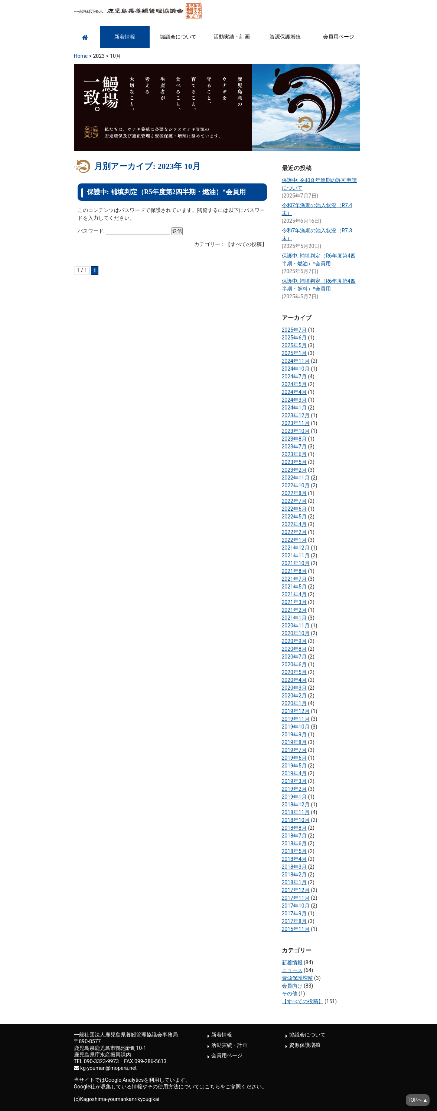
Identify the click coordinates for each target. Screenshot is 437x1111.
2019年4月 (294, 773)
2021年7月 (294, 579)
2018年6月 (294, 843)
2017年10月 (296, 906)
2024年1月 (294, 408)
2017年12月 (296, 890)
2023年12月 (296, 415)
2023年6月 (294, 454)
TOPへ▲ (418, 1100)
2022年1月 (294, 540)
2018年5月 (294, 851)
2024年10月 (296, 369)
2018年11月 (296, 812)
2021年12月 (296, 548)
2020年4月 (294, 680)
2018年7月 (294, 836)
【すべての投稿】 (302, 1001)
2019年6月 (294, 758)
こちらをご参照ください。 (236, 1087)
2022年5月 (294, 517)
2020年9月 (294, 641)
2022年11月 (296, 478)
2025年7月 (294, 330)
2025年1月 (294, 353)
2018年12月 (296, 804)
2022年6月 (294, 509)
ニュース (292, 970)
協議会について (178, 37)
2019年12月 (296, 711)
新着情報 (124, 37)
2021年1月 (294, 618)
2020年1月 (294, 703)
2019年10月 (296, 727)
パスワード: (124, 231)
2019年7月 (294, 750)
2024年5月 (294, 384)
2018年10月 (296, 820)
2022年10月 (296, 485)
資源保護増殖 (285, 37)
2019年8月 (294, 742)
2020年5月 (294, 672)
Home (81, 56)
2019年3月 (294, 781)
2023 (98, 56)
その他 (289, 993)
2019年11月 (296, 719)
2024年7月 (294, 376)
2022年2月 (294, 532)
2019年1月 (294, 797)
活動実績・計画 (231, 37)
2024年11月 (296, 361)
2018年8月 (294, 828)
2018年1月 (294, 882)
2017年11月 (296, 898)
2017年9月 (294, 913)
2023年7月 (294, 447)
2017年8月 (294, 921)
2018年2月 (294, 875)
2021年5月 (294, 587)
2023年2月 (294, 470)
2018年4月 (294, 859)
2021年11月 (296, 555)
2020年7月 (294, 657)
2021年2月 (294, 610)
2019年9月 (294, 734)
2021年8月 (294, 571)
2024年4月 (294, 392)
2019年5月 (294, 766)
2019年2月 (294, 789)
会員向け (292, 986)
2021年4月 (294, 594)
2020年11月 (296, 626)
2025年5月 (294, 345)
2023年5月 (294, 462)
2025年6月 (294, 338)
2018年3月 (294, 867)
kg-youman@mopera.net (108, 1068)
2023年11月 (296, 423)
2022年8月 (294, 493)
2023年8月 (294, 439)
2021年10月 (296, 563)
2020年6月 (294, 664)
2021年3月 (294, 602)
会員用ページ (338, 37)
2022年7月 (294, 501)
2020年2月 (294, 696)
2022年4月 (294, 524)
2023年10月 (296, 431)
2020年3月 (294, 688)
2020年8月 (294, 649)
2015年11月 (296, 929)
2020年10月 (296, 633)
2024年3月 (294, 400)
